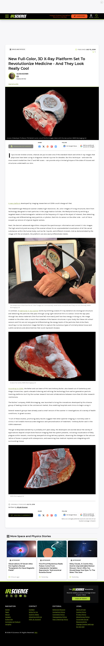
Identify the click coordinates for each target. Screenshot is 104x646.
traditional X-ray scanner (29, 311)
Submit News (34, 615)
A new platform (14, 203)
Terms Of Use (81, 610)
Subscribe (9, 619)
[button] (96, 15)
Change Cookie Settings (85, 624)
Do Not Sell (80, 627)
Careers (8, 617)
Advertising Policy (82, 617)
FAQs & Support (35, 619)
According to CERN (15, 388)
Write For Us (33, 612)
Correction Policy (59, 612)
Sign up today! (81, 599)
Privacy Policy (81, 615)
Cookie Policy (81, 612)
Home (7, 610)
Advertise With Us (35, 617)
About (7, 615)
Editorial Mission (59, 610)
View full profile (13, 84)
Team (7, 612)
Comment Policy (59, 615)
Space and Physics (17, 49)
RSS (36, 632)
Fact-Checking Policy (60, 619)
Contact (32, 610)
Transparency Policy (60, 617)
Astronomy (15, 560)
